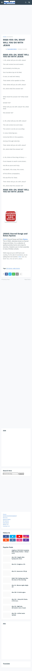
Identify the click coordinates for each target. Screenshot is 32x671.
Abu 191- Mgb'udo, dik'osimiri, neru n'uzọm (19, 607)
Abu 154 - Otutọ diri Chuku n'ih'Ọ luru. (19, 600)
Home (4, 36)
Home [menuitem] (4, 514)
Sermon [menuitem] (5, 517)
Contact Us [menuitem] (6, 526)
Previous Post (5, 279)
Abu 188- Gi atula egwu (19, 592)
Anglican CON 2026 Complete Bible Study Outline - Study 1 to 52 (20, 551)
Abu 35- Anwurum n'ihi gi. (19, 571)
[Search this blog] (10, 474)
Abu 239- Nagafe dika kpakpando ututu (18, 558)
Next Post (27, 279)
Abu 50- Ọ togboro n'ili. (18, 564)
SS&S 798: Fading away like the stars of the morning (20, 579)
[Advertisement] (16, 20)
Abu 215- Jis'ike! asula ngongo (18, 614)
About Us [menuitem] (5, 524)
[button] (2, 2)
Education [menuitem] (6, 522)
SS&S (5, 239)
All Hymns (10, 36)
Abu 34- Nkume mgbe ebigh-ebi (20, 586)
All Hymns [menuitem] (6, 521)
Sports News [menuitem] (6, 519)
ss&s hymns (16, 268)
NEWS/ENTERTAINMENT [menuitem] (10, 516)
